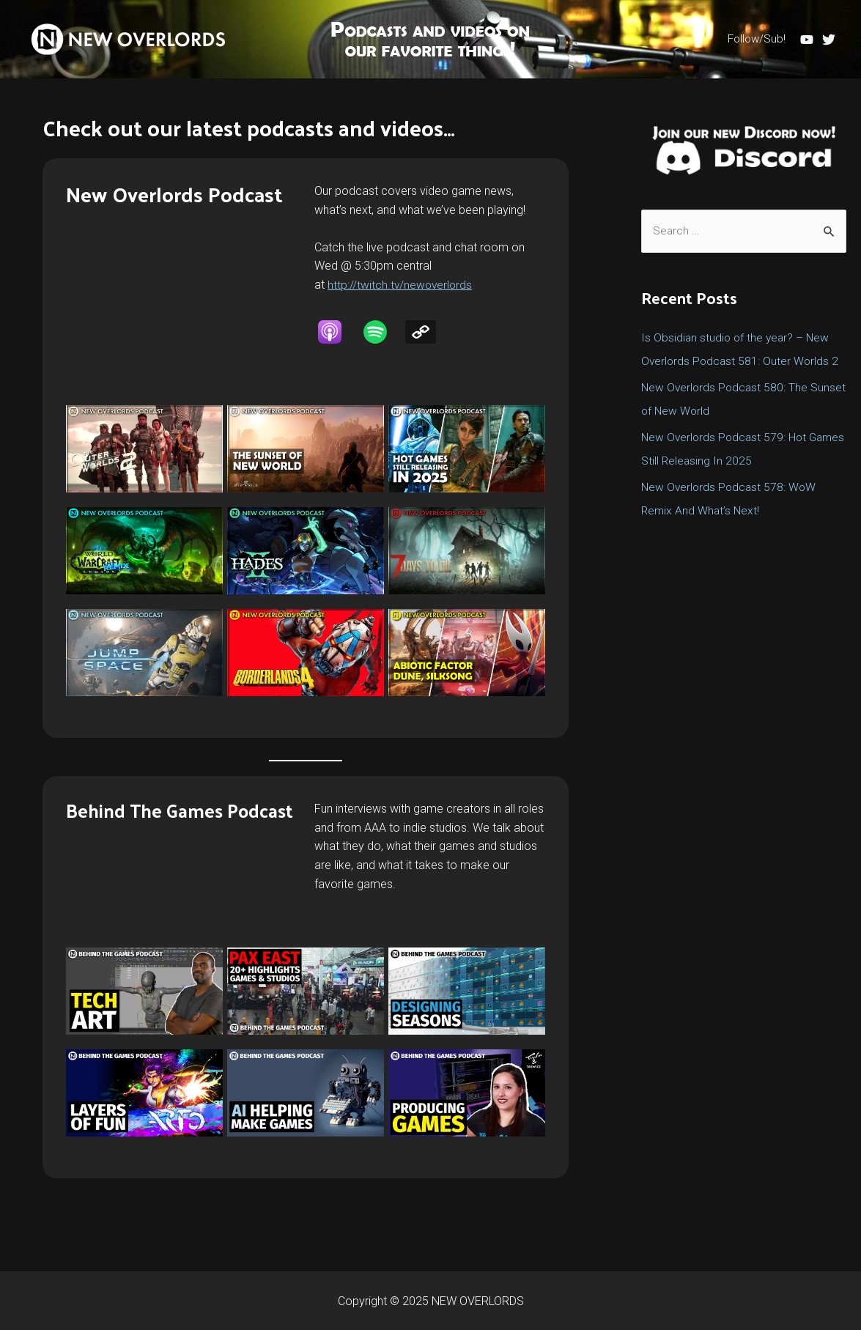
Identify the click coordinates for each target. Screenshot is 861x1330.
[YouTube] (806, 39)
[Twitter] (828, 39)
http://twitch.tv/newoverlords (401, 285)
